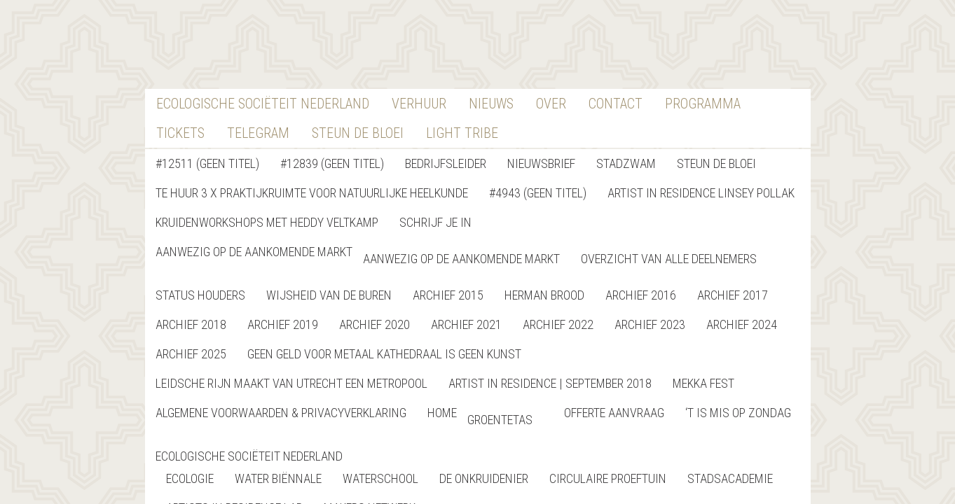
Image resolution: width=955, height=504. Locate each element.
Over (551, 103)
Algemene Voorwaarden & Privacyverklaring (281, 412)
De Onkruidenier (483, 478)
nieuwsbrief (541, 163)
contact (616, 103)
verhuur (419, 103)
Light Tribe (462, 133)
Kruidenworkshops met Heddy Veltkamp (267, 222)
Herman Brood (544, 295)
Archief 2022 (558, 324)
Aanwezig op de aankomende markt (254, 251)
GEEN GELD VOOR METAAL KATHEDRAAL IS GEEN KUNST (384, 353)
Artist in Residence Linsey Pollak (701, 193)
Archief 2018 (191, 324)
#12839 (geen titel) (332, 163)
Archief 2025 (191, 353)
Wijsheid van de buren (329, 295)
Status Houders (200, 295)
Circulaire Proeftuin (607, 478)
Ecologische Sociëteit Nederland (262, 103)
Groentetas (500, 419)
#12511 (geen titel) (207, 163)
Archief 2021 (466, 324)
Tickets (180, 133)
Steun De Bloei (358, 133)
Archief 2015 (448, 295)
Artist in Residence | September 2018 (550, 383)
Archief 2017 (732, 295)
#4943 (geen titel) (537, 193)
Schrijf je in (435, 222)
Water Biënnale (278, 478)
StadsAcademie (730, 478)
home (442, 412)
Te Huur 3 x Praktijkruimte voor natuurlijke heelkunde (312, 193)
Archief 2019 (282, 324)
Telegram (258, 133)
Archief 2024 (741, 324)
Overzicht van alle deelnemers (669, 258)
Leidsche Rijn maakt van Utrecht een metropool (291, 383)
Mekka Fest (703, 383)
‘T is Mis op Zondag (738, 412)
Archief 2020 (374, 324)
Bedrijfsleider (445, 163)
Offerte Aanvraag (614, 412)
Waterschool (380, 478)
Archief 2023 (649, 324)
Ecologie (190, 478)
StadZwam (626, 163)
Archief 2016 (640, 295)
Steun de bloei (716, 163)
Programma (703, 103)
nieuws (491, 103)
